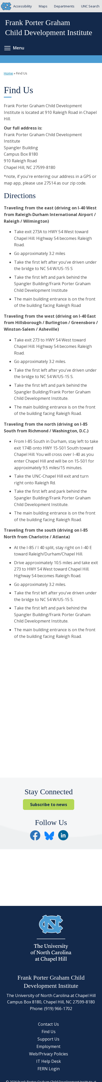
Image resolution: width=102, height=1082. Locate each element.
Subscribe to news (48, 804)
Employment (48, 1046)
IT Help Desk (48, 1061)
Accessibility (22, 6)
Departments (64, 6)
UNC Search (90, 6)
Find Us (49, 1031)
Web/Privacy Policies (48, 1054)
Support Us (48, 1039)
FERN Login (48, 1069)
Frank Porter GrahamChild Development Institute (48, 27)
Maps (43, 6)
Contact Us (48, 1024)
